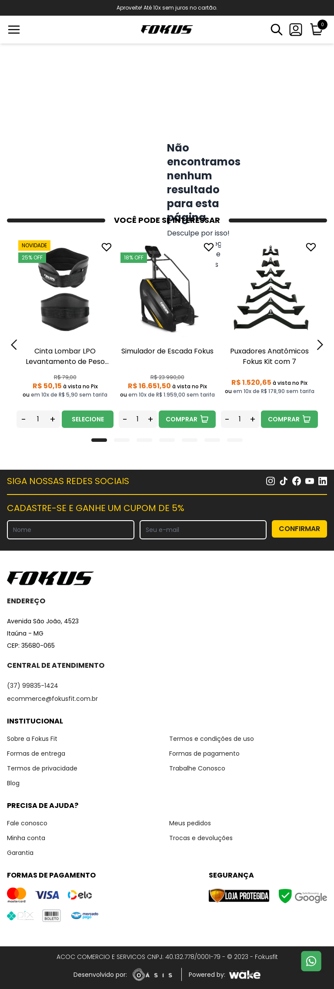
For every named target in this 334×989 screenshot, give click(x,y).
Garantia (20, 852)
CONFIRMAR (299, 529)
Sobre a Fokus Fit (32, 738)
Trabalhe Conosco (197, 768)
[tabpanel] (65, 334)
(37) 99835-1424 (32, 685)
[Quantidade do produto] (38, 419)
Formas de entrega (36, 753)
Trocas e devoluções (201, 838)
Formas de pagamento (204, 753)
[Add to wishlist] (106, 247)
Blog (13, 783)
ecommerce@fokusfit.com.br (52, 698)
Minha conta (26, 838)
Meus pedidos (190, 823)
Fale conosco (27, 823)
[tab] (99, 440)
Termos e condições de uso (211, 738)
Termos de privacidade (42, 768)
